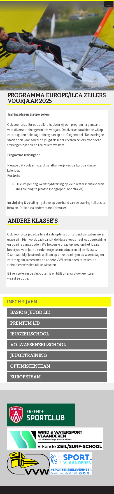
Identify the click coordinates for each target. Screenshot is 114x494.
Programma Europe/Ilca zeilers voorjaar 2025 (56, 98)
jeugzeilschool (29, 334)
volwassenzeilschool (38, 344)
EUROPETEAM (25, 377)
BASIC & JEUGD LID (30, 312)
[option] (57, 45)
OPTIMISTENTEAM (30, 366)
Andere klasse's (32, 221)
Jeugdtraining (28, 355)
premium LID (25, 323)
